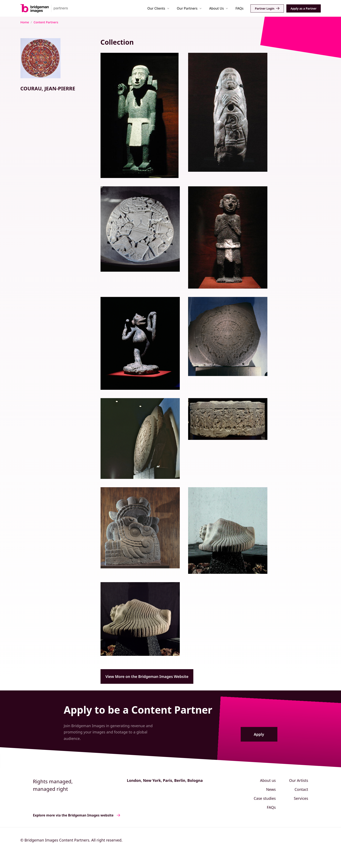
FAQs (239, 8)
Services (301, 798)
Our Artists (298, 780)
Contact (301, 789)
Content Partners (46, 22)
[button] (158, 8)
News (271, 789)
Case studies (265, 798)
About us (268, 780)
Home (24, 22)
